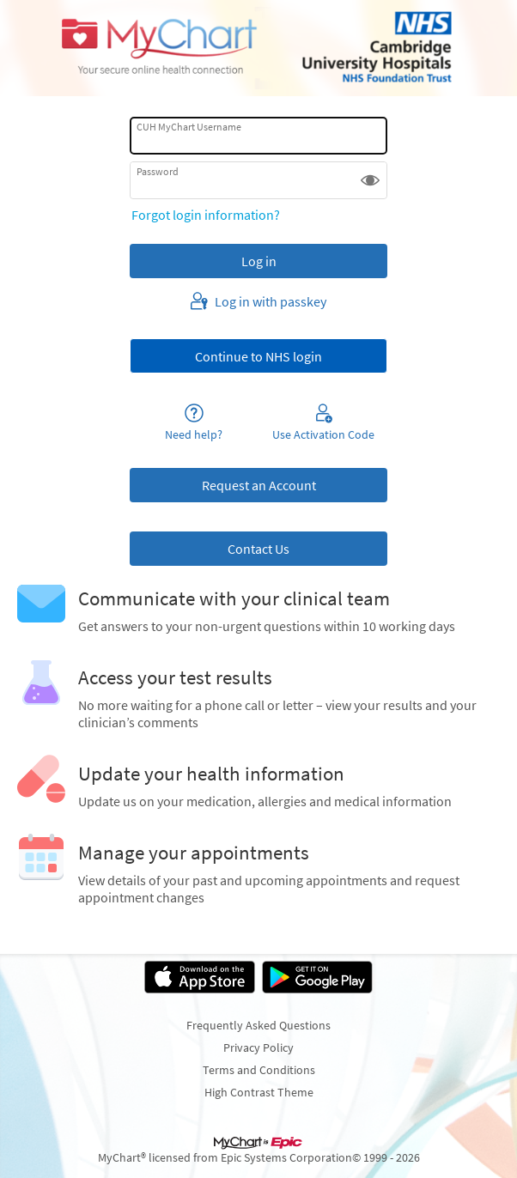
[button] (370, 180)
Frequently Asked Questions (258, 1025)
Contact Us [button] (258, 548)
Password (158, 171)
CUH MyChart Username (189, 126)
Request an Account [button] (259, 485)
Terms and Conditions (259, 1070)
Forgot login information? (205, 214)
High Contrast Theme (258, 1092)
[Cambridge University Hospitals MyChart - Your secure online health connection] (258, 48)
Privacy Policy (258, 1047)
